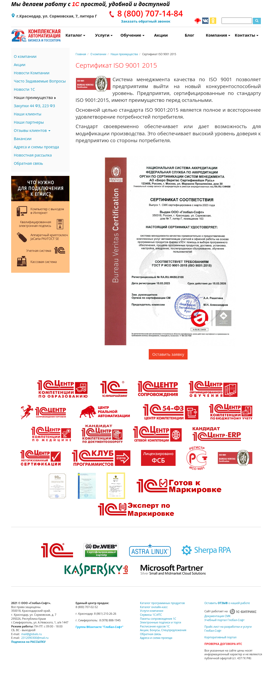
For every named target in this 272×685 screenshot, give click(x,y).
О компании (25, 56)
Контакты (246, 35)
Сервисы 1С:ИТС (151, 615)
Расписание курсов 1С (155, 626)
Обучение (132, 35)
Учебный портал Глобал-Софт (225, 620)
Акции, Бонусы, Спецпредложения (163, 630)
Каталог (75, 35)
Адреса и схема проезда (156, 638)
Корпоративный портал (221, 637)
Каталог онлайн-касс (154, 607)
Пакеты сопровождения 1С (158, 619)
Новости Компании (31, 72)
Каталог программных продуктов (162, 603)
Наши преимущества (35, 97)
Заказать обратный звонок (146, 21)
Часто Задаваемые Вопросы (40, 81)
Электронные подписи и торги (160, 622)
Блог (189, 35)
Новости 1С (24, 89)
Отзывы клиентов (32, 130)
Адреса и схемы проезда (36, 146)
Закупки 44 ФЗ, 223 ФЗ (34, 105)
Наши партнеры (29, 122)
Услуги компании (151, 611)
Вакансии (23, 138)
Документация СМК (218, 616)
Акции (161, 35)
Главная (81, 54)
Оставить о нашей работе (227, 603)
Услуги (104, 35)
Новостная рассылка (33, 155)
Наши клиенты (27, 113)
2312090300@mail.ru (35, 638)
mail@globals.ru (31, 634)
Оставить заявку (168, 354)
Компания (218, 35)
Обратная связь (28, 163)
